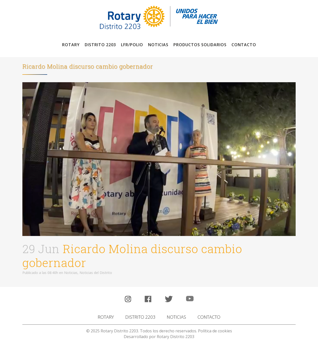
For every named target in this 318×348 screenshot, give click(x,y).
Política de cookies (215, 331)
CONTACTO (209, 317)
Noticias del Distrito (96, 272)
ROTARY (106, 317)
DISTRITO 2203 (140, 317)
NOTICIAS (176, 317)
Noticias (71, 272)
